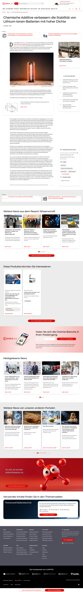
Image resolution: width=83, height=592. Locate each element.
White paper (45, 552)
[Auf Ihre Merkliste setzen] (70, 9)
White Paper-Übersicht (47, 540)
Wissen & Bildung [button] (45, 8)
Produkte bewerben (33, 538)
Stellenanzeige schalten (21, 552)
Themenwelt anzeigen (48, 514)
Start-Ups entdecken (21, 534)
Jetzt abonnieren (68, 540)
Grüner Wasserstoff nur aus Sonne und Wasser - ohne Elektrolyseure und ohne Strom (70, 81)
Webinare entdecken (7, 547)
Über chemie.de (26, 580)
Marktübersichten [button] (25, 8)
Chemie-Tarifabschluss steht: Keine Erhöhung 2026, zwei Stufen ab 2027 (70, 88)
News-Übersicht (7, 538)
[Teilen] (73, 9)
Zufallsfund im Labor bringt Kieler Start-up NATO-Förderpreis (70, 100)
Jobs (43, 554)
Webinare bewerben (7, 550)
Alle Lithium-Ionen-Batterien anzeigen (41, 320)
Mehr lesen (40, 347)
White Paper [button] (34, 8)
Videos (30, 554)
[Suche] (43, 3)
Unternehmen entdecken (21, 532)
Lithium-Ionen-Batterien (19, 45)
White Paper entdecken (47, 532)
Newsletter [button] (54, 8)
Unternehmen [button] (9, 8)
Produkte (44, 550)
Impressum (5, 584)
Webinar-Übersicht (7, 552)
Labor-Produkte (32, 534)
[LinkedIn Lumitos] (79, 584)
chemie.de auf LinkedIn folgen (68, 543)
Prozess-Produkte (33, 536)
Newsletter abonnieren (66, 339)
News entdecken (7, 532)
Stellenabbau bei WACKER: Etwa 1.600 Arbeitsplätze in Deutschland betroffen (70, 94)
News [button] (4, 8)
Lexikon (31, 547)
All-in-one (44, 558)
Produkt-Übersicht (33, 540)
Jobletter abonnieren (21, 550)
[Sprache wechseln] (76, 9)
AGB (12, 584)
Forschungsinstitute (33, 552)
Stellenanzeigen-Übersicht (22, 554)
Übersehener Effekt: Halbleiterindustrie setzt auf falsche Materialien (69, 106)
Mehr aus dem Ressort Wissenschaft (41, 255)
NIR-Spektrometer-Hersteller (17, 486)
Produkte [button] (16, 8)
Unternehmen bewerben (21, 538)
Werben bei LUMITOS (8, 580)
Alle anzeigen (64, 174)
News (43, 547)
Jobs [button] (39, 8)
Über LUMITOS (18, 580)
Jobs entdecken (19, 547)
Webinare (44, 556)
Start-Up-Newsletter (8, 536)
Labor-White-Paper (46, 534)
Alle (16, 3)
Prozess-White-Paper (47, 536)
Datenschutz (18, 584)
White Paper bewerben (47, 538)
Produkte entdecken (33, 532)
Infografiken (32, 550)
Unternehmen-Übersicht (21, 540)
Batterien (23, 42)
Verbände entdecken (20, 536)
